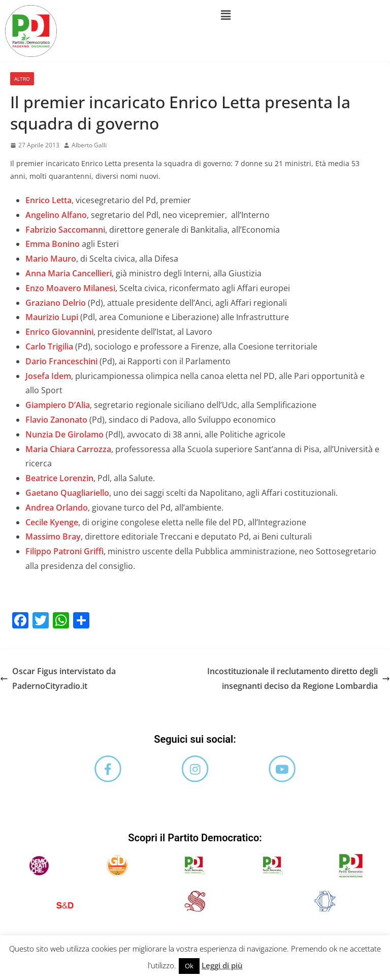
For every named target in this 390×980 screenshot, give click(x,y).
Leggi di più (222, 965)
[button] (226, 14)
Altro (22, 78)
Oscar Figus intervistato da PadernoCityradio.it (58, 678)
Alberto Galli (89, 145)
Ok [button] (189, 965)
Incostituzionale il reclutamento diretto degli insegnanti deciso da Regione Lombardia (298, 678)
